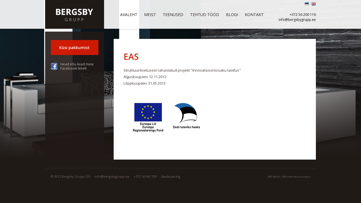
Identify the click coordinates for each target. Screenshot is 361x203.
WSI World (274, 176)
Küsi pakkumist (74, 47)
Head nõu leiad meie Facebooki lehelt (77, 66)
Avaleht (128, 14)
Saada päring (170, 176)
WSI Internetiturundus (296, 176)
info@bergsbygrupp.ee (297, 19)
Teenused (173, 14)
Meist (150, 14)
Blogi (232, 14)
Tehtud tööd (204, 14)
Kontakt (254, 14)
